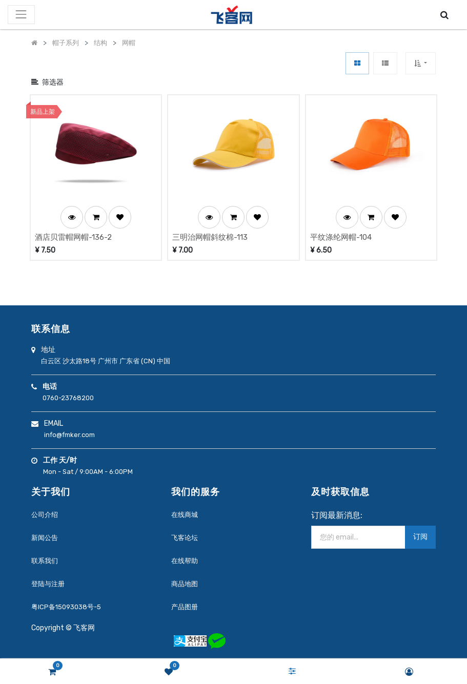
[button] (420, 63)
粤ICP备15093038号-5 (66, 607)
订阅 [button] (420, 536)
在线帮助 (184, 561)
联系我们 (44, 561)
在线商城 (184, 515)
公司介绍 (44, 515)
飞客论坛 (184, 538)
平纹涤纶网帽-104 (341, 237)
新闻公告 (44, 538)
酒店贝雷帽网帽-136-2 (73, 237)
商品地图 (184, 584)
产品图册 (184, 607)
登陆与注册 (48, 584)
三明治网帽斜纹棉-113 (210, 237)
